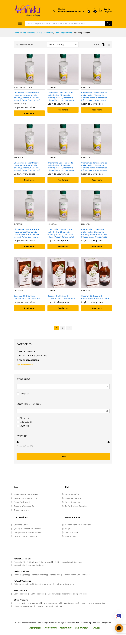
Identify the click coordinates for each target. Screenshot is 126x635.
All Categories (27, 351)
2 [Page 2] (62, 328)
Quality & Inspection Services (27, 529)
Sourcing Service (22, 525)
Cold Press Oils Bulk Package (68, 562)
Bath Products (37, 594)
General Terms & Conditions (78, 525)
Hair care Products (65, 584)
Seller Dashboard (73, 502)
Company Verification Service (27, 532)
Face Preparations (29, 360)
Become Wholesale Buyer (25, 506)
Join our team (71, 532)
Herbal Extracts (38, 575)
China (22, 418)
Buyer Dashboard (22, 502)
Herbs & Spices (21, 575)
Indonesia (24, 422)
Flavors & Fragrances (23, 606)
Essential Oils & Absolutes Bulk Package (32, 562)
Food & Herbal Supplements (27, 603)
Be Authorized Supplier (76, 506)
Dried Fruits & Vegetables (93, 603)
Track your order (21, 510)
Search (108, 23)
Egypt (22, 426)
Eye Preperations (25, 365)
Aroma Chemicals (52, 603)
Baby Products (20, 594)
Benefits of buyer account (26, 498)
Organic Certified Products (49, 606)
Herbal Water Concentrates (76, 575)
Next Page (69, 328)
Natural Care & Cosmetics (33, 356)
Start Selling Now (73, 498)
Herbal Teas (55, 575)
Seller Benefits (72, 494)
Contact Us (70, 536)
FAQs (67, 529)
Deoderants (53, 594)
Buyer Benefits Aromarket (26, 494)
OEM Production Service (25, 536)
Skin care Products (23, 584)
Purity (22, 394)
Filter (63, 457)
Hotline (61, 9)
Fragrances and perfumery (74, 594)
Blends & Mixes (70, 603)
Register (108, 11)
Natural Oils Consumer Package (29, 565)
